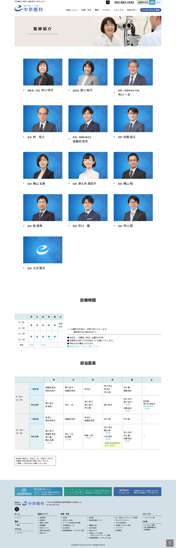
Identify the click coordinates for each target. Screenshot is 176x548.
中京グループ (44, 528)
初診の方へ (132, 9)
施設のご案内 (44, 523)
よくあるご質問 (149, 525)
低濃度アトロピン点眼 (123, 525)
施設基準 (147, 529)
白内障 (65, 517)
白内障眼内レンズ (68, 525)
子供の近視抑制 (121, 523)
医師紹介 (43, 520)
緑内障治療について (95, 520)
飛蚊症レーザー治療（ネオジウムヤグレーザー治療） (100, 534)
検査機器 (43, 525)
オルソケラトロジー (122, 520)
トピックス (119, 9)
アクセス (106, 9)
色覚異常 (119, 530)
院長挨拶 (43, 517)
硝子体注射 (93, 528)
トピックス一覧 (149, 517)
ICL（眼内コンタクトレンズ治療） (127, 517)
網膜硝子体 (93, 525)
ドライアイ (119, 528)
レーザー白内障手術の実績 (71, 523)
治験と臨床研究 (45, 530)
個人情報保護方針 (150, 527)
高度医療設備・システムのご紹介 (74, 530)
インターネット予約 (151, 10)
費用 (97, 9)
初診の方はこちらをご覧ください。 (85, 346)
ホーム (19, 517)
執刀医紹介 (66, 528)
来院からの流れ (68, 520)
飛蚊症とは (93, 530)
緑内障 (91, 517)
